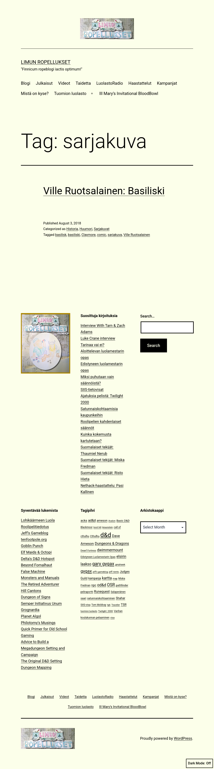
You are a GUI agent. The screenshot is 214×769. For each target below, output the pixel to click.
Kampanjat (167, 83)
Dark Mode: (199, 763)
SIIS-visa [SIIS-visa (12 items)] (85, 604)
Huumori (85, 229)
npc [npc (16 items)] (93, 585)
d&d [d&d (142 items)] (105, 535)
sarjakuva (115, 235)
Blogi (25, 83)
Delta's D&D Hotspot (38, 559)
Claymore (89, 235)
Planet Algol (31, 616)
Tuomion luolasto (70, 93)
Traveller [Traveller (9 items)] (115, 605)
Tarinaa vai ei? (92, 345)
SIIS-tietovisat (92, 389)
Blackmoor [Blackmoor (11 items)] (87, 527)
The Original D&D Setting (41, 661)
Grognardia (30, 610)
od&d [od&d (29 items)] (101, 585)
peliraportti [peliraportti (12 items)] (87, 591)
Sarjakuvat (102, 229)
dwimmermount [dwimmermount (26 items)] (110, 550)
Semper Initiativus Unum (41, 603)
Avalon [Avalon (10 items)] (112, 520)
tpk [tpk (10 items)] (109, 605)
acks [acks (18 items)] (84, 520)
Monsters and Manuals (40, 578)
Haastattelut (140, 83)
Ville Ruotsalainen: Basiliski (104, 191)
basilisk (60, 235)
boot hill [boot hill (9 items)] (97, 527)
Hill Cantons (31, 591)
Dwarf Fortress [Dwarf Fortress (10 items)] (88, 550)
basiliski (74, 235)
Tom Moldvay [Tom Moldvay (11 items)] (98, 604)
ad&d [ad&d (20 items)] (92, 520)
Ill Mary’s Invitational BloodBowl (128, 93)
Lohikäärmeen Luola (38, 520)
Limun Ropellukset (45, 62)
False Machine (33, 571)
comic (101, 235)
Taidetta (83, 83)
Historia (72, 229)
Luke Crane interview (98, 338)
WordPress (183, 738)
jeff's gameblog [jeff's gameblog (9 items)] (100, 572)
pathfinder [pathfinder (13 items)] (122, 585)
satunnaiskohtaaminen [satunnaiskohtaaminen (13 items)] (101, 598)
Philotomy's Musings (38, 623)
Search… (147, 316)
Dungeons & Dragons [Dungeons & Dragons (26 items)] (112, 543)
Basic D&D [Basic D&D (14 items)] (123, 520)
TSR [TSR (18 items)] (123, 604)
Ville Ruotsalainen (137, 235)
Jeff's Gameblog (34, 533)
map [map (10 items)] (115, 578)
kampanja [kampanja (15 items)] (94, 578)
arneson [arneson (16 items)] (102, 520)
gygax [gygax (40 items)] (86, 571)
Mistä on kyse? (34, 93)
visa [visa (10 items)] (112, 617)
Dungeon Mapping (36, 667)
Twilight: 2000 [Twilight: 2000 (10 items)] (105, 611)
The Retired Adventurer (40, 584)
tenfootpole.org (34, 539)
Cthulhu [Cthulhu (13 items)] (94, 536)
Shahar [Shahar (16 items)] (120, 598)
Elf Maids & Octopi (36, 552)
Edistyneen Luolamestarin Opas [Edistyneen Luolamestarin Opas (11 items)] (98, 556)
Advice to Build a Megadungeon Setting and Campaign (43, 648)
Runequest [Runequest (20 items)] (102, 592)
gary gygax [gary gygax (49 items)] (103, 563)
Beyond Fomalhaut (36, 565)
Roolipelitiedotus (35, 527)
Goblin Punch (32, 546)
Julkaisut (44, 83)
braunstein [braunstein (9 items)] (107, 527)
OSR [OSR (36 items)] (111, 584)
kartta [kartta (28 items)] (107, 578)
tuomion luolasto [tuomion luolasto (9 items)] (89, 611)
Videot (64, 83)
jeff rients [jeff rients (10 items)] (114, 572)
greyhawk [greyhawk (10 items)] (120, 564)
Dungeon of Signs (35, 597)
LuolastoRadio (109, 83)
